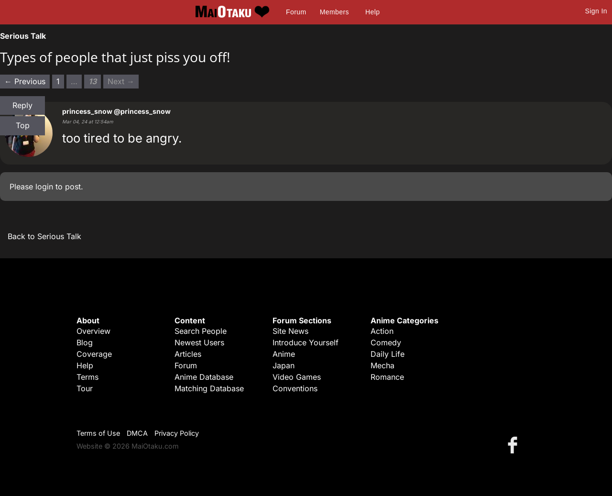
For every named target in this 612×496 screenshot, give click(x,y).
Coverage (94, 354)
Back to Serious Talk (44, 236)
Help (372, 12)
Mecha (382, 365)
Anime (284, 354)
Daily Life (387, 354)
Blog (84, 342)
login (44, 186)
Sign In (596, 11)
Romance (387, 377)
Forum (296, 12)
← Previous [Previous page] (24, 81)
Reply (22, 105)
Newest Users (199, 342)
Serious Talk (23, 36)
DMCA (137, 433)
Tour (84, 388)
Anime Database (204, 377)
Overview (93, 331)
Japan (284, 365)
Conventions (295, 388)
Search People (201, 331)
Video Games (297, 377)
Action (382, 331)
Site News (290, 331)
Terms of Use (98, 433)
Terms (87, 377)
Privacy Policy (176, 433)
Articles (188, 354)
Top (23, 125)
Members (334, 12)
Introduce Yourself (306, 342)
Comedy (386, 342)
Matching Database (209, 388)
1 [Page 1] (58, 81)
